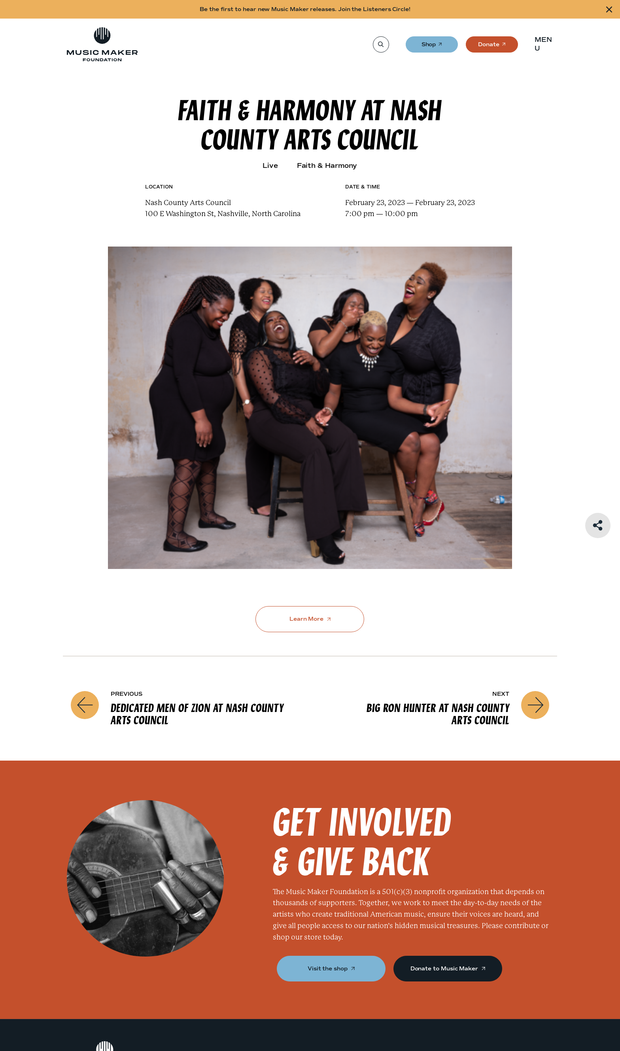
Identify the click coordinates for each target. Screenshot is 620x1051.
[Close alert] (609, 9)
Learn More (310, 619)
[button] (546, 44)
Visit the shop (331, 968)
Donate (488, 47)
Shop (429, 47)
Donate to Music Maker (447, 968)
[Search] (380, 44)
